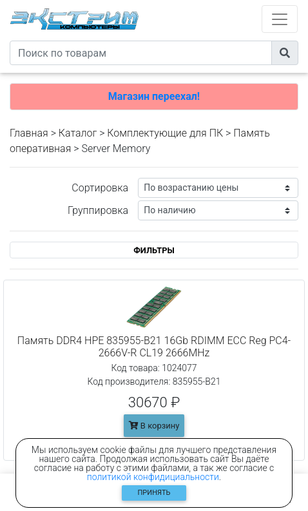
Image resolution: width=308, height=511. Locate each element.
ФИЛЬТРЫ (154, 250)
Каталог (78, 133)
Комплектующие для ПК (165, 133)
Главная (29, 133)
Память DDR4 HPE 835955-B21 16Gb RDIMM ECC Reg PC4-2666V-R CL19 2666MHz (154, 346)
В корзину (154, 425)
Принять (154, 492)
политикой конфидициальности (153, 477)
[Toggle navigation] (280, 19)
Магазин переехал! (154, 96)
